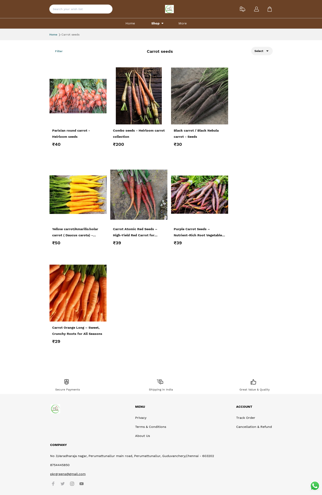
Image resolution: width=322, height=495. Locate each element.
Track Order (245, 418)
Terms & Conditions (150, 427)
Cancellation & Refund (254, 427)
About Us (142, 436)
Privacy (140, 418)
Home (54, 34)
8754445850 (60, 465)
